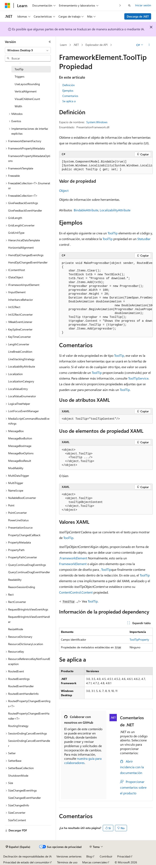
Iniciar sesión (143, 5)
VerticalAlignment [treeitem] (26, 91)
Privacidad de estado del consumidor (26, 862)
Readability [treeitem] (15, 580)
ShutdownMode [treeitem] (18, 775)
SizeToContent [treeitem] (17, 820)
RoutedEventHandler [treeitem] (21, 686)
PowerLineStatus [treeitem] (18, 520)
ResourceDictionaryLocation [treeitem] (25, 644)
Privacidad (123, 856)
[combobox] (28, 50)
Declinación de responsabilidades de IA (27, 856)
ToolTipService (138, 378)
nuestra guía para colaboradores (83, 760)
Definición (68, 85)
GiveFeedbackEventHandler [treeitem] (25, 210)
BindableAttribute (86, 210)
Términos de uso (67, 862)
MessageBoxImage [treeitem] (19, 446)
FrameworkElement (73, 558)
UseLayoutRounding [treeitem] (27, 84)
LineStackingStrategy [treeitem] (21, 359)
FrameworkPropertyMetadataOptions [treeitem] (29, 158)
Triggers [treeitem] (19, 76)
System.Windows (96, 122)
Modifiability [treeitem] (15, 468)
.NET (76, 45)
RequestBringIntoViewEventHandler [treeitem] (29, 619)
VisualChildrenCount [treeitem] (27, 99)
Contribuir (106, 856)
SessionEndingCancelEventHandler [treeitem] (29, 743)
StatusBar (144, 239)
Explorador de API (97, 45)
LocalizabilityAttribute (115, 210)
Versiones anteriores (68, 856)
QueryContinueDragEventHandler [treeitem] (29, 572)
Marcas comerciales (94, 862)
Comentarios (70, 96)
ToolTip (113, 233)
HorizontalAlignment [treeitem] (21, 247)
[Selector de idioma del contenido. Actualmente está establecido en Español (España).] (18, 847)
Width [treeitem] (18, 106)
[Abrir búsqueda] (129, 5)
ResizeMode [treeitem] (15, 629)
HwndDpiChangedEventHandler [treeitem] (28, 262)
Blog (89, 856)
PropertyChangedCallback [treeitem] (24, 535)
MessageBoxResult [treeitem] (19, 461)
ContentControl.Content (76, 592)
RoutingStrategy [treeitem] (18, 726)
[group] (106, 165)
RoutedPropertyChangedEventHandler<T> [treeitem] (28, 715)
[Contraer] (50, 41)
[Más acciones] (149, 45)
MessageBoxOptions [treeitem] (21, 453)
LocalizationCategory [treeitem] (21, 381)
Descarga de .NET (138, 16)
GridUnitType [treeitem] (16, 233)
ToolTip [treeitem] (19, 69)
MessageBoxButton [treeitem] (20, 438)
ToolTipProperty (139, 639)
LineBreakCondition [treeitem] (20, 351)
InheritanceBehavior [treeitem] (20, 300)
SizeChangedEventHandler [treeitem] (24, 798)
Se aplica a (69, 101)
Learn (63, 45)
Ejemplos (67, 90)
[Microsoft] (7, 5)
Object (63, 190)
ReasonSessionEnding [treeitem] (21, 587)
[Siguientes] (120, 5)
